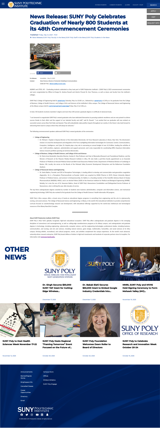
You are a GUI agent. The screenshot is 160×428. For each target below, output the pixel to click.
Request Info (153, 23)
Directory (24, 396)
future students (100, 5)
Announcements (27, 372)
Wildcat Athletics (49, 380)
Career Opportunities (26, 391)
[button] (45, 72)
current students (115, 5)
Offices (45, 376)
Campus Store (48, 372)
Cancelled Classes (27, 386)
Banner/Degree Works (26, 377)
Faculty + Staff (138, 5)
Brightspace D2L (27, 382)
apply (153, 11)
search (153, 5)
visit (153, 17)
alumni (127, 5)
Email (23, 400)
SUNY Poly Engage (50, 384)
